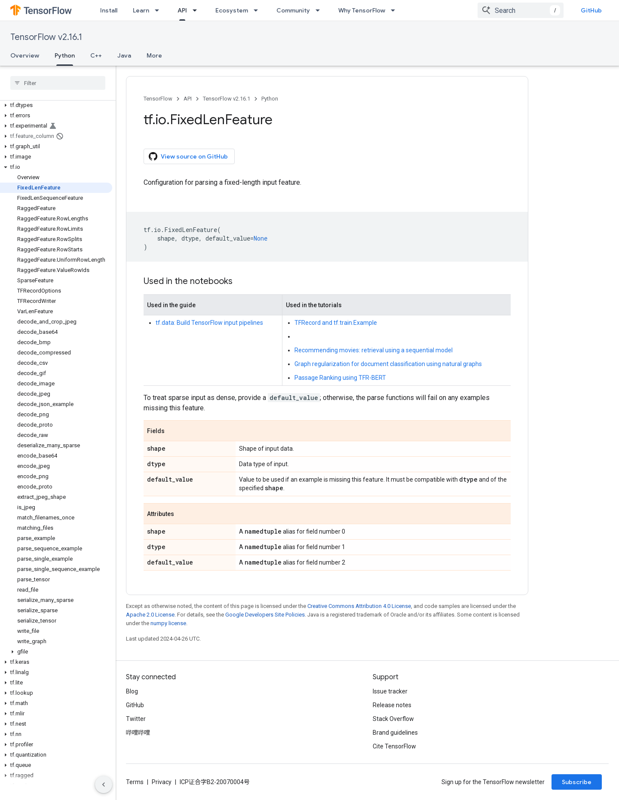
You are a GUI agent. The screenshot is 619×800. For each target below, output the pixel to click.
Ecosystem (231, 10)
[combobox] (521, 10)
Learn (141, 10)
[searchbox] (57, 83)
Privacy (162, 782)
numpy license (168, 623)
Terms (135, 782)
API (188, 98)
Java (124, 55)
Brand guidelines (395, 732)
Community (293, 10)
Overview (24, 55)
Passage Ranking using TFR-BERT (340, 377)
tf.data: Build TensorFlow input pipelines (209, 322)
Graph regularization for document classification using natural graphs (388, 363)
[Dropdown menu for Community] (320, 10)
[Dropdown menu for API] (197, 10)
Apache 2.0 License (150, 614)
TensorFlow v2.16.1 (46, 37)
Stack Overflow (393, 718)
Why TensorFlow (361, 10)
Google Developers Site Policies (265, 614)
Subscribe (576, 782)
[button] (56, 105)
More (154, 55)
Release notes (392, 705)
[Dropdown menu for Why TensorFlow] (395, 10)
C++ (96, 55)
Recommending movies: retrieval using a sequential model (373, 350)
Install (108, 10)
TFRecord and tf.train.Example (335, 322)
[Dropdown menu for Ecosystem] (258, 10)
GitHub (591, 10)
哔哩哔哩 (138, 732)
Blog (132, 691)
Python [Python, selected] (65, 55)
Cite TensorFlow (394, 746)
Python (269, 98)
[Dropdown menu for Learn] (159, 10)
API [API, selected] (182, 10)
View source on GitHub (188, 156)
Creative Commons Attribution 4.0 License (359, 606)
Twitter (136, 718)
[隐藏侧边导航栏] (103, 784)
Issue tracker (390, 691)
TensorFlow (158, 98)
